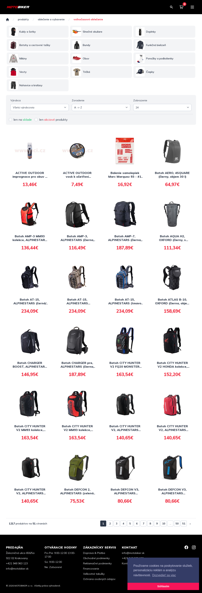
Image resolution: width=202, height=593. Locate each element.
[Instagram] (194, 547)
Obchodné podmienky (96, 558)
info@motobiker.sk (17, 568)
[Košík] (181, 7)
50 (177, 523)
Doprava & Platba (94, 553)
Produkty (23, 19)
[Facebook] (186, 547)
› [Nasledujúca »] (190, 523)
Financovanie (91, 568)
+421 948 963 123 (17, 563)
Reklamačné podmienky (97, 563)
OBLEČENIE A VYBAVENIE (51, 19)
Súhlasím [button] (163, 586)
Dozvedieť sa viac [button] (164, 575)
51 (183, 523)
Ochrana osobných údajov (99, 579)
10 (163, 523)
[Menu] (192, 7)
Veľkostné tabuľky (94, 573)
